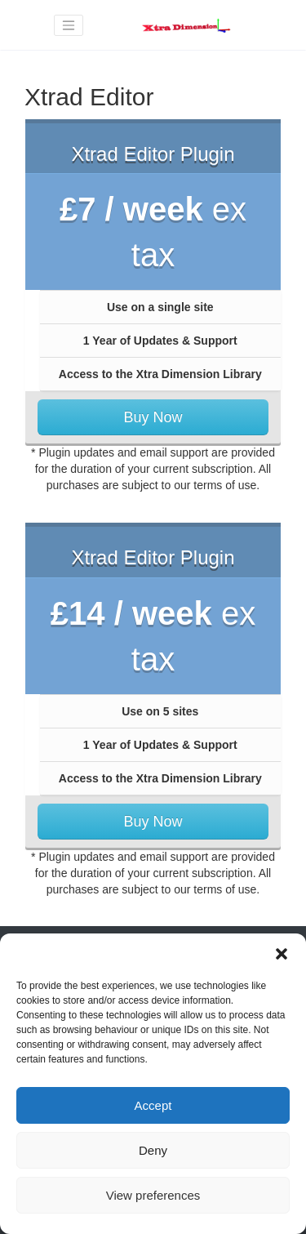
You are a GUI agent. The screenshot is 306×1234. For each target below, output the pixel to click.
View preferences (153, 1195)
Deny (153, 1150)
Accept (153, 1105)
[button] (281, 954)
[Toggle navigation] (68, 25)
